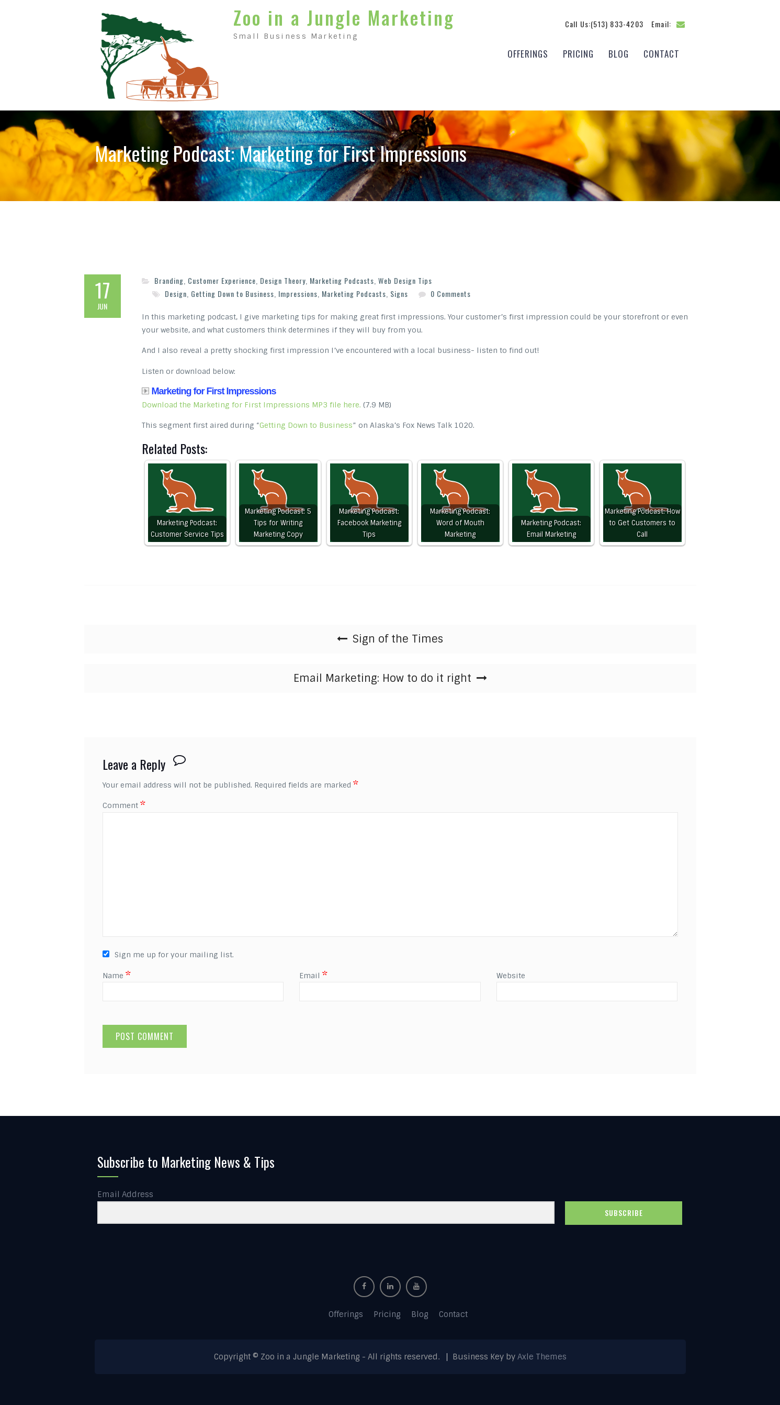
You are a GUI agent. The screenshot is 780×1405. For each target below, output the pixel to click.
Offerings (527, 53)
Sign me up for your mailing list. (168, 954)
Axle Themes (542, 1356)
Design (176, 292)
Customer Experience (222, 279)
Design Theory (283, 279)
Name (117, 974)
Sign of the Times (398, 638)
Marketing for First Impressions (209, 390)
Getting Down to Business (232, 292)
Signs (399, 292)
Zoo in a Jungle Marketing (344, 16)
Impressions (298, 292)
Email (313, 974)
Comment (124, 805)
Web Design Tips (405, 279)
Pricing (578, 53)
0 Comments (451, 292)
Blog (618, 53)
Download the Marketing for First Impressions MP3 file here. (251, 403)
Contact (661, 53)
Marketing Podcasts (342, 279)
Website (510, 974)
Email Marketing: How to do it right (382, 677)
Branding (169, 279)
